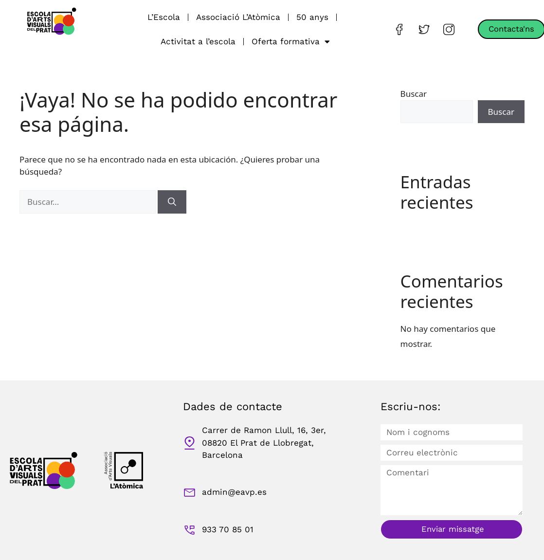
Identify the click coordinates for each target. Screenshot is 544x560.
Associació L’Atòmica (238, 17)
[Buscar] (172, 202)
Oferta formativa (291, 42)
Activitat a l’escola (198, 41)
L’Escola (163, 17)
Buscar (413, 93)
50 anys (312, 17)
